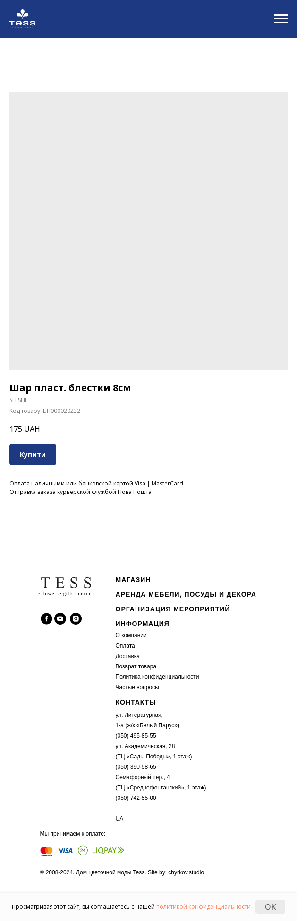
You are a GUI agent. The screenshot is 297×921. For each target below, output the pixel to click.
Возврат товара (136, 666)
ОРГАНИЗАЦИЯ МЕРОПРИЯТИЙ (173, 609)
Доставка (128, 656)
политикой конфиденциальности (203, 907)
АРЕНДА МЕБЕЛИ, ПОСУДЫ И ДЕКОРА (186, 594)
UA (120, 818)
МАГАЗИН (133, 580)
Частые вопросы (137, 687)
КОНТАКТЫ (136, 702)
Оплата (125, 645)
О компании (131, 635)
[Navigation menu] (281, 19)
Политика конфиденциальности (157, 677)
